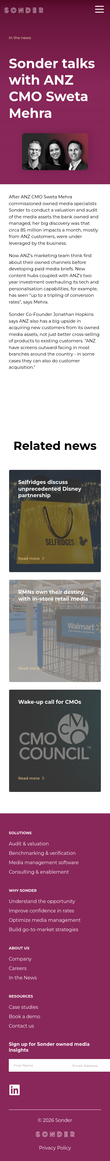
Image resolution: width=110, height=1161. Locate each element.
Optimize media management (45, 920)
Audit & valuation (29, 844)
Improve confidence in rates (41, 911)
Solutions (20, 833)
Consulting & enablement (39, 872)
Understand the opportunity (42, 901)
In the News (23, 978)
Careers (17, 968)
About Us (19, 948)
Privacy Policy (55, 1148)
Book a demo (24, 1016)
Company (20, 959)
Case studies (23, 1007)
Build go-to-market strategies (43, 929)
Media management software (44, 862)
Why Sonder (23, 890)
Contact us (21, 1026)
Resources (21, 996)
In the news (20, 38)
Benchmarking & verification (42, 853)
